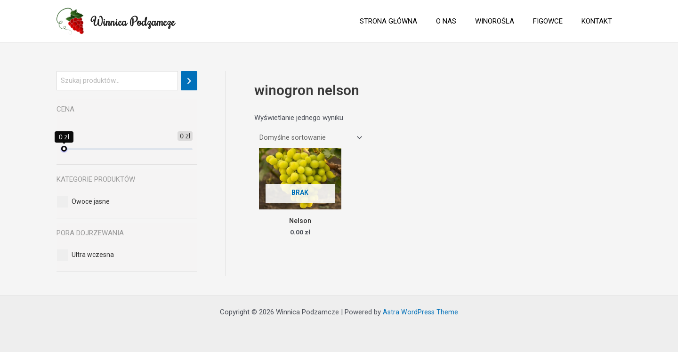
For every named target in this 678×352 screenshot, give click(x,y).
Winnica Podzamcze (133, 21)
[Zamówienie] (310, 138)
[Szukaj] (189, 80)
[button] (90, 201)
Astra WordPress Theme (420, 312)
